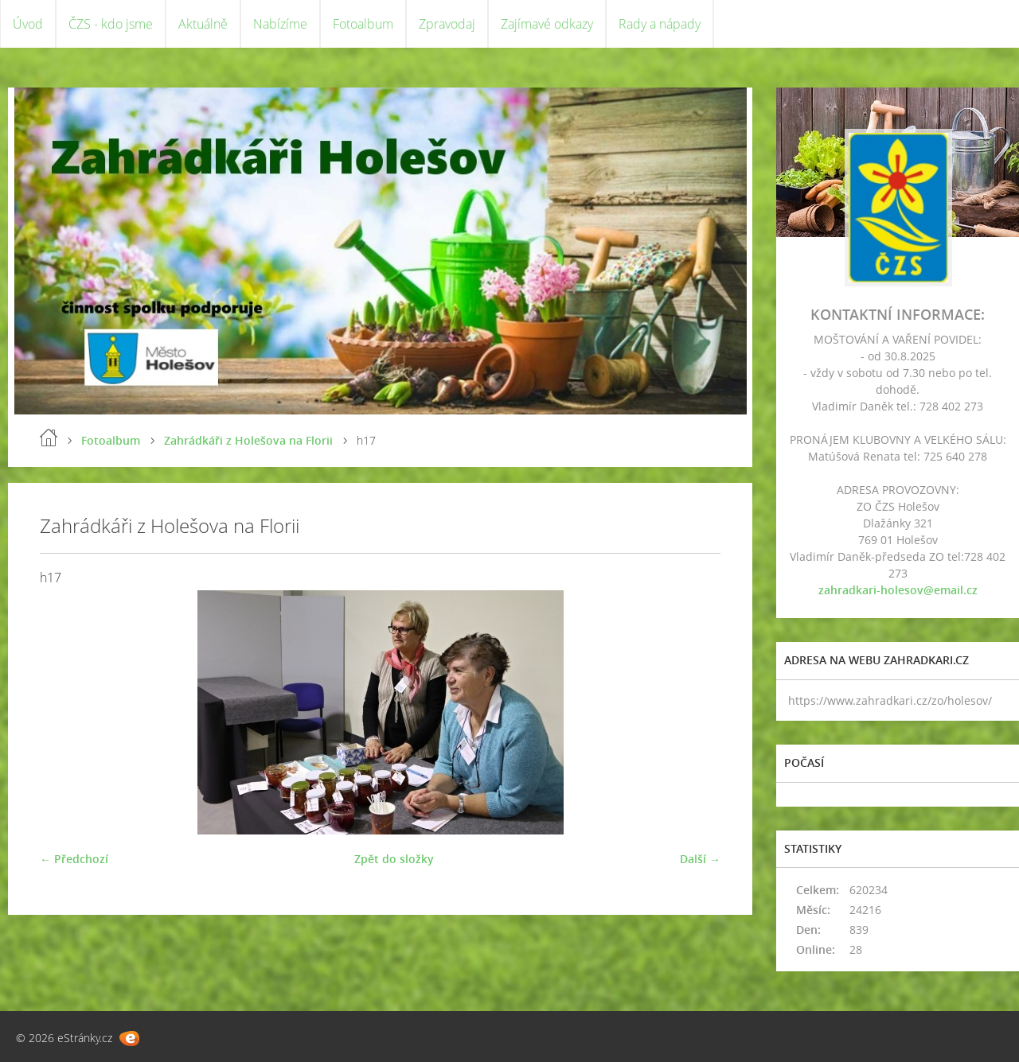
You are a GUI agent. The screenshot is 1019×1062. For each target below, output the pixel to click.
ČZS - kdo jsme (110, 24)
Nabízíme (280, 24)
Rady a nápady (660, 24)
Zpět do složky (394, 858)
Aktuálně (203, 24)
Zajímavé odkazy (547, 24)
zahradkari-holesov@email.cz (898, 589)
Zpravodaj (447, 24)
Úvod (28, 24)
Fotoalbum (363, 24)
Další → (700, 858)
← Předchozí (74, 858)
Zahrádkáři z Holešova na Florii (248, 440)
